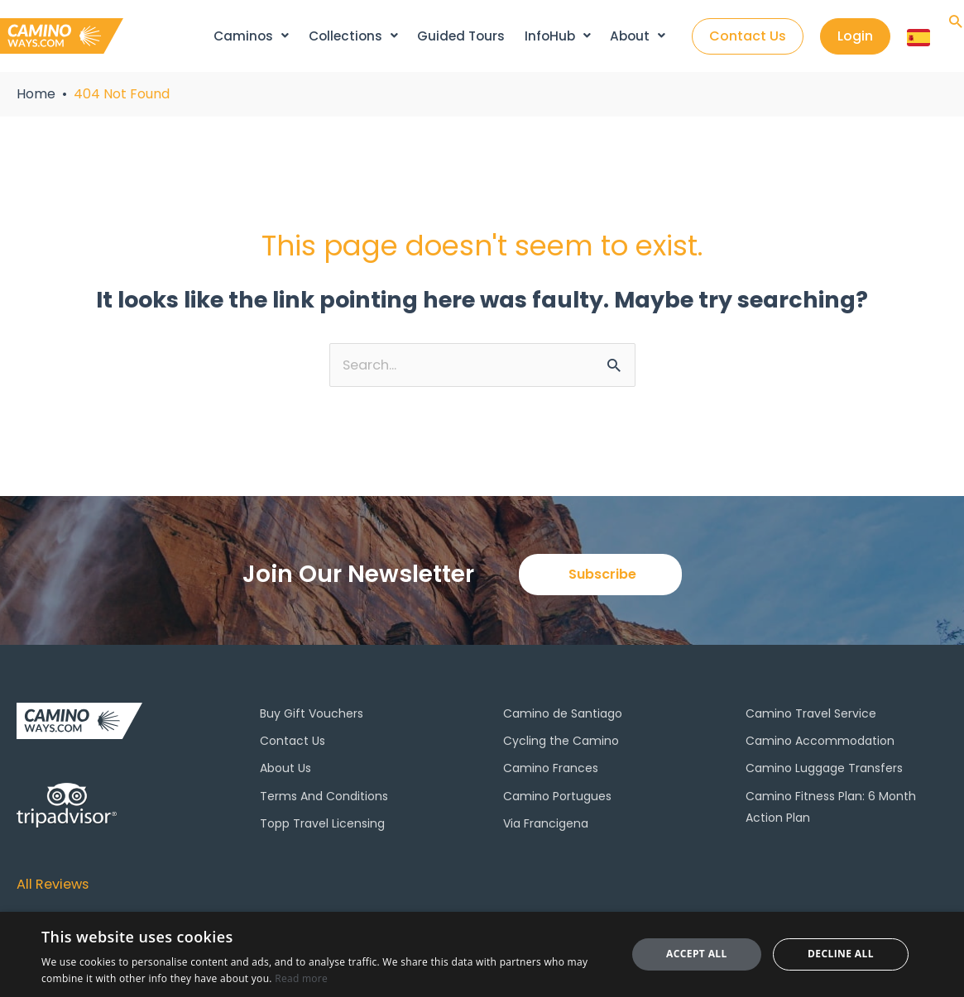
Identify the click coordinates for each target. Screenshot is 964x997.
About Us (285, 770)
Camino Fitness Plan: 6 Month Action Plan (831, 808)
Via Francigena (545, 826)
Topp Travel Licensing (322, 826)
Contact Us (292, 743)
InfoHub (558, 35)
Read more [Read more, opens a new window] (301, 978)
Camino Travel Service (811, 716)
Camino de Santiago (562, 716)
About (636, 35)
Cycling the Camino (561, 743)
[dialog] (482, 954)
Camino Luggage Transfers (824, 770)
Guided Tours (462, 35)
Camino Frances (550, 770)
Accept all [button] (696, 954)
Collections (354, 35)
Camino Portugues (557, 797)
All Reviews (57, 884)
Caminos (252, 35)
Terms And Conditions (324, 797)
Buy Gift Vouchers (311, 716)
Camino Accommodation (820, 743)
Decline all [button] (841, 954)
